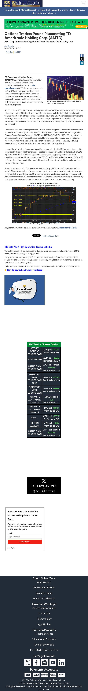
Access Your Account (44, 607)
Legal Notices (44, 624)
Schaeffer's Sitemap (44, 598)
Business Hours (44, 592)
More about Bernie (44, 587)
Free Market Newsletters (44, 650)
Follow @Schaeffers (50, 236)
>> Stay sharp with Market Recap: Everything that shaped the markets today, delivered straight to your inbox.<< (44, 11)
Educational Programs (44, 639)
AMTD (17, 52)
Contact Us (44, 613)
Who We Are (44, 582)
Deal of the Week (44, 644)
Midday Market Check (67, 228)
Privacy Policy (44, 618)
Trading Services (44, 633)
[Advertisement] (44, 323)
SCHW (9, 52)
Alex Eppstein (9, 46)
